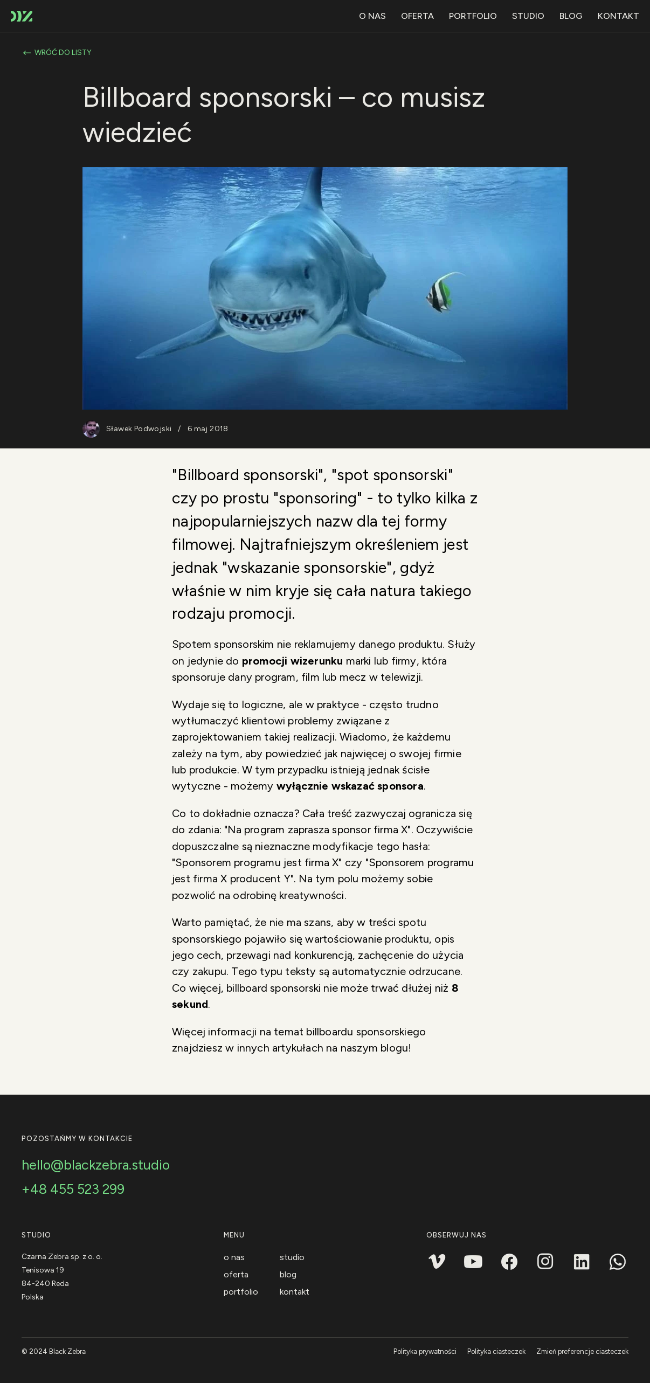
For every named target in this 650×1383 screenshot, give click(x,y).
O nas (372, 16)
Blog (571, 16)
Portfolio (473, 16)
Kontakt (618, 16)
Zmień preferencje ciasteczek (582, 1351)
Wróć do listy (57, 52)
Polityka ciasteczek (496, 1351)
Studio (528, 16)
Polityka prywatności (425, 1351)
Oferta (417, 16)
